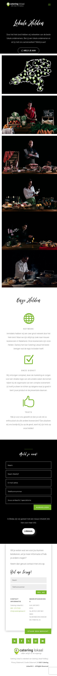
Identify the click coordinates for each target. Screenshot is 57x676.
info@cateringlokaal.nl (17, 611)
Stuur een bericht (38, 631)
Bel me (41, 592)
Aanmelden (42, 507)
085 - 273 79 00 (15, 608)
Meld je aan (30, 50)
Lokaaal (28, 531)
